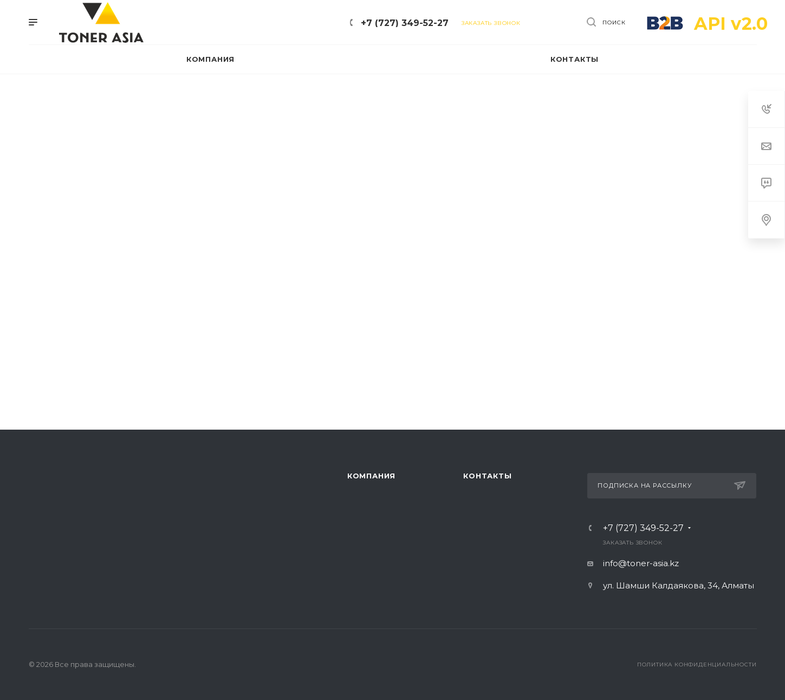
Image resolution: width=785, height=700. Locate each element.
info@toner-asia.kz (641, 563)
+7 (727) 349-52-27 (405, 23)
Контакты (487, 475)
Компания (371, 475)
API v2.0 (731, 23)
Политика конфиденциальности (697, 664)
